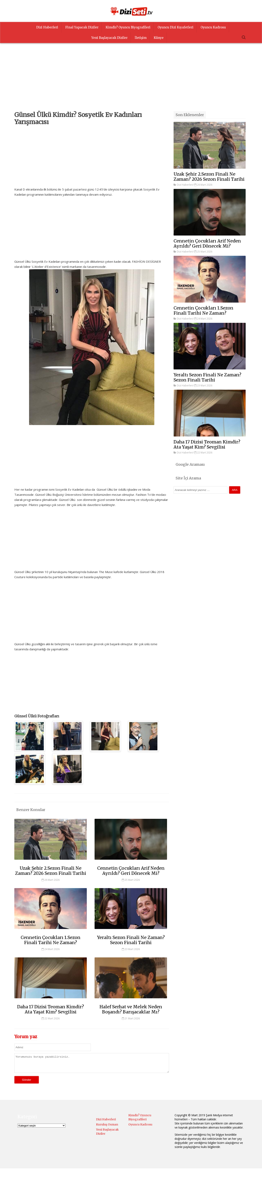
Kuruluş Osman (107, 1127)
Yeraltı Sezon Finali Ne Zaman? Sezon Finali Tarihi (131, 940)
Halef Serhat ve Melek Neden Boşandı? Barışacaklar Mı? (130, 1009)
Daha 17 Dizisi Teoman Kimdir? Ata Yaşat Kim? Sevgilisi (50, 1009)
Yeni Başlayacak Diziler (109, 38)
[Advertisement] (131, 82)
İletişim (141, 38)
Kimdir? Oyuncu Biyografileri (128, 27)
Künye (159, 38)
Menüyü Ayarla (166, 1180)
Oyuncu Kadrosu (213, 27)
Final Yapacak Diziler (81, 27)
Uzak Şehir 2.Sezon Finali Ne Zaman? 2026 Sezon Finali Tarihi (50, 871)
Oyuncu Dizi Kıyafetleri (175, 27)
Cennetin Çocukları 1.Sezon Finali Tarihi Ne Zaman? (50, 940)
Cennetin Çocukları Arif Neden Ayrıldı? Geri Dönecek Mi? (131, 871)
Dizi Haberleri (47, 27)
